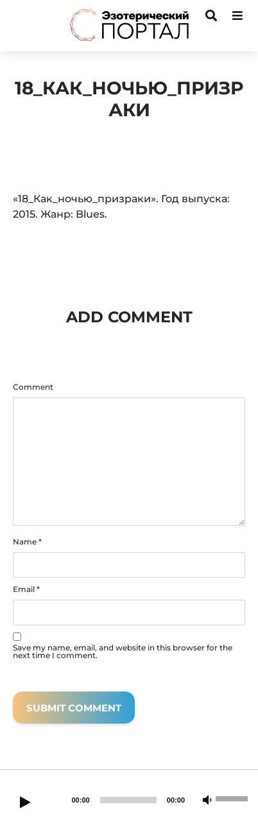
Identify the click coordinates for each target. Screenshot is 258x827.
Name (27, 542)
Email (26, 589)
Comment (33, 387)
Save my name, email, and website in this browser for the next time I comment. (122, 651)
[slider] (128, 800)
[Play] (25, 803)
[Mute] (207, 800)
